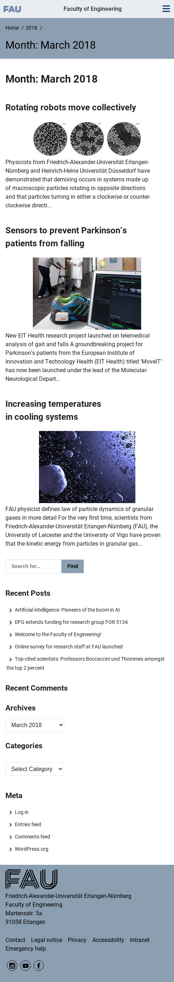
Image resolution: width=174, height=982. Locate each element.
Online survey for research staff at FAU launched (69, 646)
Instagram (12, 965)
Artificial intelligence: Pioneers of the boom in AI (67, 610)
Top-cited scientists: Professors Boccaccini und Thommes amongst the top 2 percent (85, 663)
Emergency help (25, 948)
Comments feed (32, 837)
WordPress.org (31, 849)
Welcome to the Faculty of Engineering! (58, 634)
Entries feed (28, 824)
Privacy (77, 940)
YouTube (25, 965)
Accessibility (108, 940)
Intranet (139, 940)
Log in (22, 812)
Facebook (39, 965)
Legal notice (46, 940)
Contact (15, 940)
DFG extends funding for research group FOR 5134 (71, 622)
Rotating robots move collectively (70, 107)
